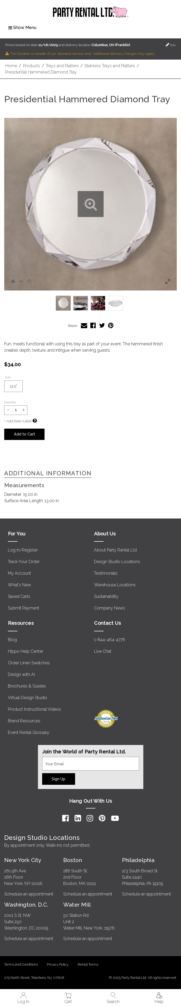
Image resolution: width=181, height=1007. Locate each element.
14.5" (16, 388)
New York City (22, 860)
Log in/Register (23, 550)
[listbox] (90, 303)
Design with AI (21, 674)
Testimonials (106, 573)
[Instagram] (90, 818)
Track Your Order (24, 561)
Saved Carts (19, 596)
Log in (23, 998)
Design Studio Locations (117, 561)
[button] (90, 204)
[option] (63, 303)
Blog (12, 639)
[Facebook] (65, 818)
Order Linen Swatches (29, 662)
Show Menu (22, 27)
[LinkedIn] (78, 818)
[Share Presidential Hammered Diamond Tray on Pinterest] (111, 325)
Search (113, 998)
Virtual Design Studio (27, 697)
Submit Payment (23, 608)
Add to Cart (24, 434)
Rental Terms (88, 964)
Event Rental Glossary (28, 732)
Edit (171, 44)
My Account (19, 573)
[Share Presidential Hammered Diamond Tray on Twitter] (102, 325)
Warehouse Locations (115, 584)
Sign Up (58, 779)
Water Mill (77, 904)
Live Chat (102, 651)
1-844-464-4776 (109, 639)
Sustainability (106, 596)
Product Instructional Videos (34, 709)
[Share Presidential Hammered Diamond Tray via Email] (84, 325)
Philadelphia (138, 860)
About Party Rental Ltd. (116, 550)
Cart (68, 998)
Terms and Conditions (21, 964)
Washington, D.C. (26, 904)
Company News (109, 608)
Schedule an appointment (28, 894)
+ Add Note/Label (17, 421)
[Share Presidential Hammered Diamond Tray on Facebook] (93, 325)
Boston (72, 860)
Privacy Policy (58, 964)
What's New (19, 584)
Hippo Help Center (25, 651)
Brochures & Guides (27, 686)
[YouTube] (115, 818)
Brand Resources (24, 720)
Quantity (10, 402)
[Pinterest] (102, 818)
